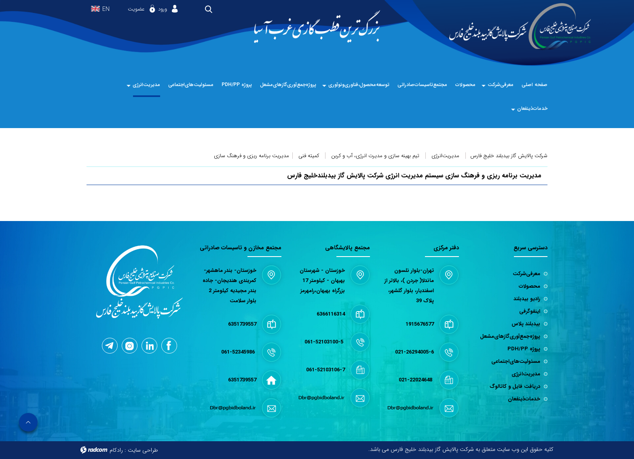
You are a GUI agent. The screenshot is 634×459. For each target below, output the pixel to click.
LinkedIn (150, 345)
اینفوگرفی (529, 311)
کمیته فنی (308, 156)
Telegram (109, 345)
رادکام (116, 450)
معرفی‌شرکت (526, 274)
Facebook (169, 345)
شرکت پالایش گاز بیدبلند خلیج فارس (508, 156)
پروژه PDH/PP (523, 349)
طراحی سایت (143, 450)
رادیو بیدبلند (527, 299)
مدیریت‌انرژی (445, 156)
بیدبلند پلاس (525, 324)
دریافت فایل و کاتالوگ (515, 386)
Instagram (129, 346)
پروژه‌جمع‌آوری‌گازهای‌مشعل (510, 336)
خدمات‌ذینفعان (524, 399)
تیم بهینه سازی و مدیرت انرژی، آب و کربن (375, 156)
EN (106, 9)
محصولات (529, 286)
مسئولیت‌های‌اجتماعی (515, 361)
